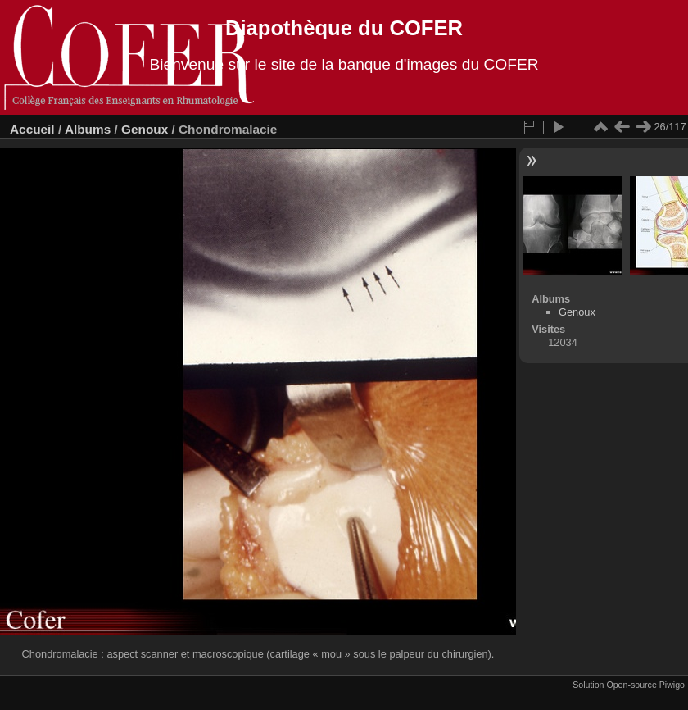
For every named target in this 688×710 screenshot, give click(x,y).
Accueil (32, 129)
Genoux (144, 129)
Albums (88, 129)
